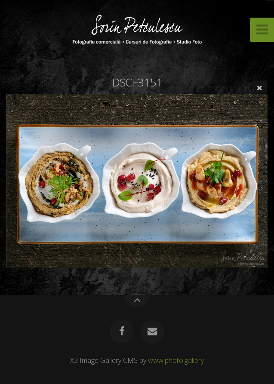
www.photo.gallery (176, 360)
